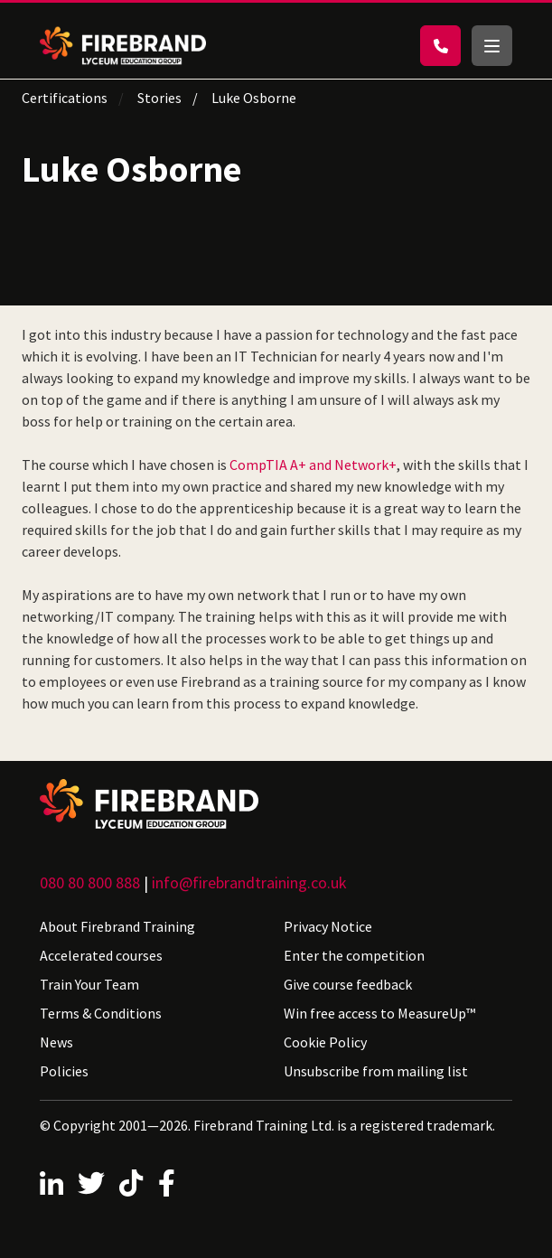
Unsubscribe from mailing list (376, 1071)
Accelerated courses (101, 955)
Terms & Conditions (101, 1013)
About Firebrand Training (117, 926)
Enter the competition (354, 955)
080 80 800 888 (90, 882)
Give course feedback (348, 984)
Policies (64, 1071)
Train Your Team (89, 984)
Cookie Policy (325, 1042)
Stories (159, 98)
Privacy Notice (328, 926)
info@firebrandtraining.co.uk (249, 882)
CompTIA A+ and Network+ (313, 464)
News (56, 1042)
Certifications (65, 98)
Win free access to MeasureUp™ (379, 1013)
